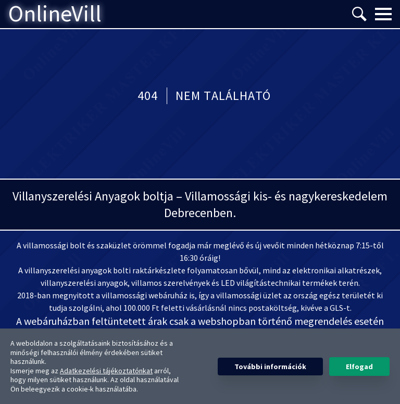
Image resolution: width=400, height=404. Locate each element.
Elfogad (359, 366)
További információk (270, 366)
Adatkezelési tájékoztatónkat (106, 370)
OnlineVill (55, 14)
